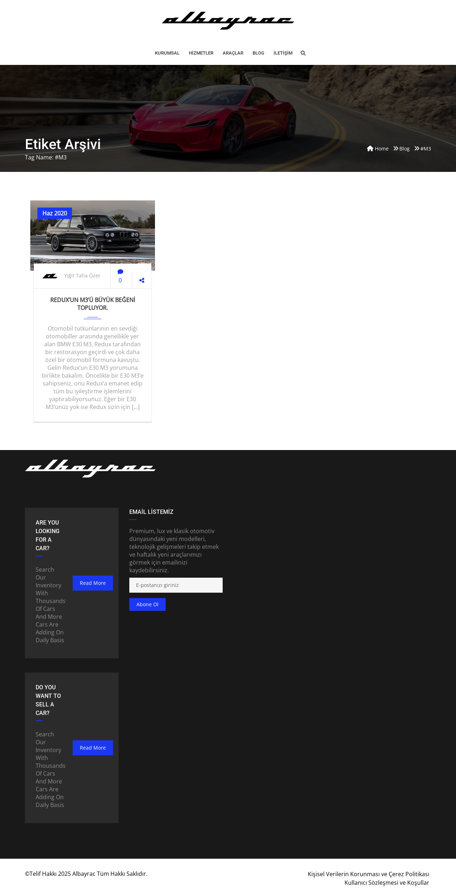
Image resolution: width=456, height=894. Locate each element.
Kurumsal (167, 53)
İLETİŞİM (283, 53)
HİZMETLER (201, 53)
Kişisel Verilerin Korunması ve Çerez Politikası (368, 874)
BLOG (258, 53)
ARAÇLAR (233, 53)
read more (93, 582)
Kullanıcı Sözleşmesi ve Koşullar (386, 883)
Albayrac (83, 874)
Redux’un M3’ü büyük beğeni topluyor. (92, 304)
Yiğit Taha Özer (82, 275)
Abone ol (147, 604)
